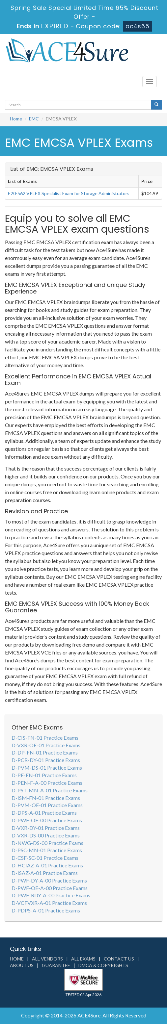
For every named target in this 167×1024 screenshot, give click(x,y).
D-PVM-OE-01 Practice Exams (47, 805)
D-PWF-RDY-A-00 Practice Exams (51, 895)
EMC (34, 118)
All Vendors (47, 958)
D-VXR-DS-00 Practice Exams (46, 835)
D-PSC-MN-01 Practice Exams (47, 850)
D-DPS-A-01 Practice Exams (44, 812)
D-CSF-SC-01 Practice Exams (45, 858)
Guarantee (56, 965)
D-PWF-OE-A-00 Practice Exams (50, 888)
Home (16, 118)
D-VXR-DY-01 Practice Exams (46, 828)
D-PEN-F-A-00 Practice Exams (47, 783)
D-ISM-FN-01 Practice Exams (46, 798)
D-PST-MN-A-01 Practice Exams (50, 790)
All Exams (83, 958)
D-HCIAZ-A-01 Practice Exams (47, 865)
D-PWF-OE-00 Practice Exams (47, 820)
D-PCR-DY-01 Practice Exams (46, 760)
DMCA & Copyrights (103, 965)
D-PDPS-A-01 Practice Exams (46, 910)
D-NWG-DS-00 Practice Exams (47, 843)
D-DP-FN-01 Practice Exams (45, 752)
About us (22, 965)
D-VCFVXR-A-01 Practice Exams (49, 903)
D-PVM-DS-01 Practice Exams (47, 767)
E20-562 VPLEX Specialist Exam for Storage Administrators (68, 193)
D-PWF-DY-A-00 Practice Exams (49, 880)
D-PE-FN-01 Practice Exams (44, 775)
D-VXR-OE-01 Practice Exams (46, 745)
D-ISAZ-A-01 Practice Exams (45, 873)
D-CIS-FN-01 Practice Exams (45, 737)
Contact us (119, 958)
